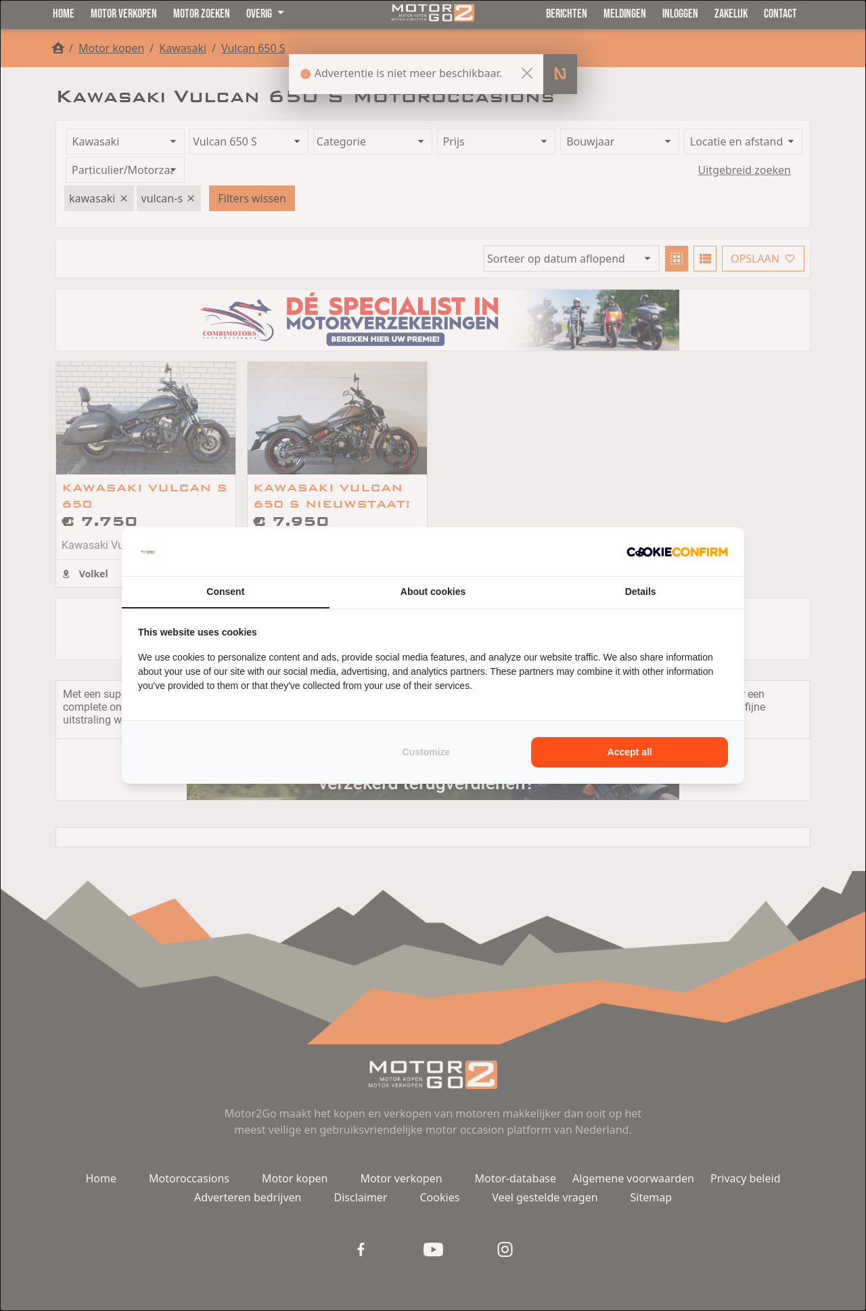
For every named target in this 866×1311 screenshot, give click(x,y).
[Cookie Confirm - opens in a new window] (677, 551)
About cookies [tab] (433, 591)
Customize (427, 752)
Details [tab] (640, 591)
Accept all (630, 752)
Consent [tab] (225, 591)
